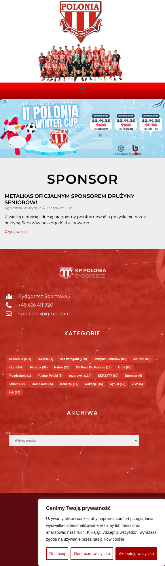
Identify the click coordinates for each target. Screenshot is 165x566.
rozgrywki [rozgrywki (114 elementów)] (80, 375)
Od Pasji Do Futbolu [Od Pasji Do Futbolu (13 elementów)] (94, 367)
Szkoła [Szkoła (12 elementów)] (17, 384)
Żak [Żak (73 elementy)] (14, 392)
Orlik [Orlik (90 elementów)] (124, 367)
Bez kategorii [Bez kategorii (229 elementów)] (73, 359)
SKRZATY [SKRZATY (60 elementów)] (108, 375)
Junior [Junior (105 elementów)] (141, 359)
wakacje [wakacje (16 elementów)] (94, 384)
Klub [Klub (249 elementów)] (16, 367)
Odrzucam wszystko (92, 553)
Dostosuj (57, 553)
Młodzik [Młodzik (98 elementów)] (39, 367)
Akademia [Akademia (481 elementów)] (20, 359)
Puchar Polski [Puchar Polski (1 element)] (49, 375)
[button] (82, 90)
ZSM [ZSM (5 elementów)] (137, 384)
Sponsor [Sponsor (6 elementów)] (133, 375)
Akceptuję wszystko (136, 553)
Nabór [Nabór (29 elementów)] (61, 367)
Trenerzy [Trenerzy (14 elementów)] (68, 384)
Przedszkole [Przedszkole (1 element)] (20, 375)
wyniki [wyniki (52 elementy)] (118, 384)
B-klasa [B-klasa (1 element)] (45, 359)
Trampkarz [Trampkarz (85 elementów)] (42, 384)
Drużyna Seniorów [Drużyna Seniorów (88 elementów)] (110, 359)
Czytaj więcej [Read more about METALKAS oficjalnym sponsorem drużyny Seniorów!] (16, 232)
